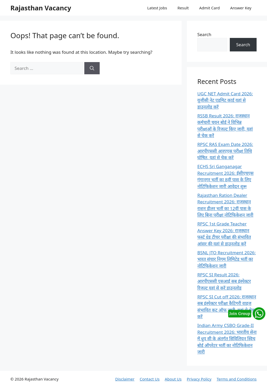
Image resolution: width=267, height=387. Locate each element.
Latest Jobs (157, 7)
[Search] (92, 68)
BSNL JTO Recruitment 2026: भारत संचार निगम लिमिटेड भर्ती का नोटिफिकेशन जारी (226, 259)
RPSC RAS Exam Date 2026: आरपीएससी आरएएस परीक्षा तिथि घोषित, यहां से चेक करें (225, 151)
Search (204, 34)
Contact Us (150, 379)
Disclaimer (125, 379)
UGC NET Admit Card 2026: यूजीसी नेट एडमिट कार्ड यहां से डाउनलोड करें (225, 100)
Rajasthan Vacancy (40, 7)
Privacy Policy (199, 379)
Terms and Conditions (237, 379)
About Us (173, 379)
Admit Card (209, 7)
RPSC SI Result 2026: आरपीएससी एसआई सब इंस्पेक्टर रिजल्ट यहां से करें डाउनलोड (224, 281)
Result (183, 7)
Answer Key (240, 7)
